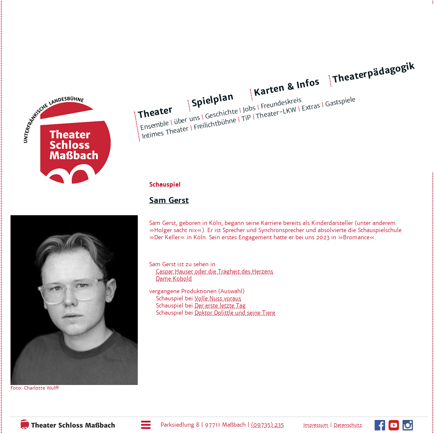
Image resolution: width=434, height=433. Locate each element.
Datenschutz (348, 425)
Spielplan (212, 100)
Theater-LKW (276, 112)
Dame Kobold (174, 278)
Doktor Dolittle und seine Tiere (235, 312)
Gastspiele (340, 101)
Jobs (249, 109)
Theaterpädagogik (373, 73)
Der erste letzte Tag (220, 305)
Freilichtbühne (215, 123)
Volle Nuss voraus (218, 298)
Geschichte (221, 113)
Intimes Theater (165, 133)
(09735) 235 (267, 424)
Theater (155, 112)
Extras (311, 107)
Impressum (315, 425)
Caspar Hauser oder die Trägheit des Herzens (214, 271)
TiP (246, 118)
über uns (186, 119)
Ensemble (154, 125)
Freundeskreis (281, 103)
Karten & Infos (286, 87)
